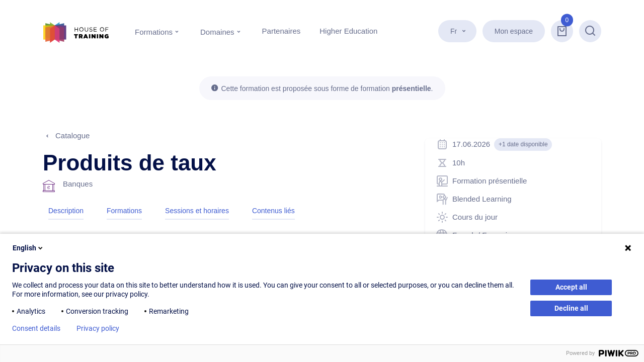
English (28, 248)
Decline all (571, 308)
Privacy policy (97, 328)
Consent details (36, 328)
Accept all (571, 287)
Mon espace (514, 31)
